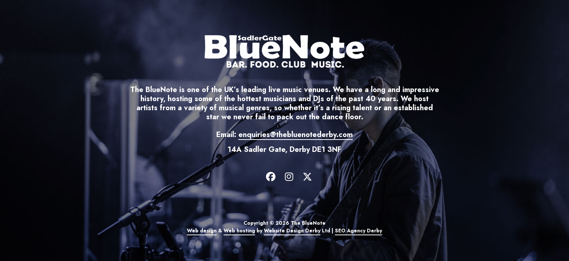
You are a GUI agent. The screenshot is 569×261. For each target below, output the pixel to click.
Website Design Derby (292, 230)
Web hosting (239, 230)
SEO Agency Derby (358, 230)
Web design (202, 230)
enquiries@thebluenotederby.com (295, 134)
